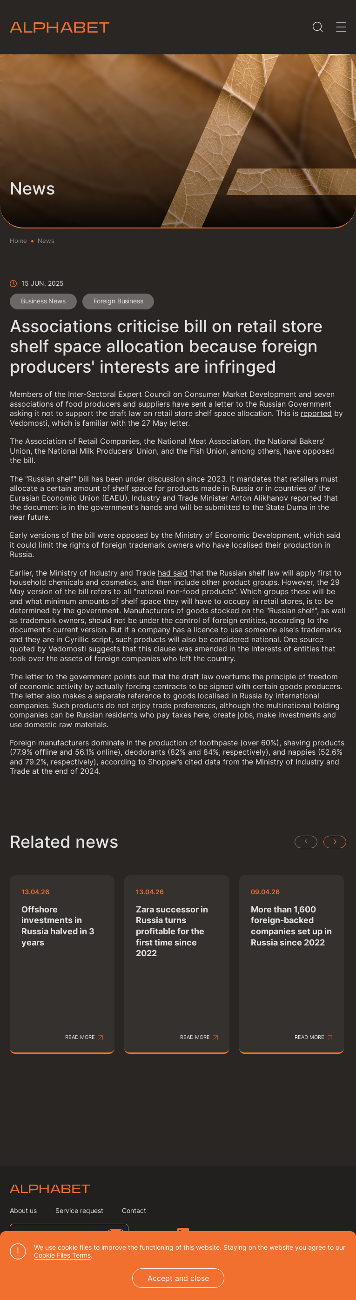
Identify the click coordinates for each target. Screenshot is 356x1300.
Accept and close (178, 1278)
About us (23, 1210)
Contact (134, 1210)
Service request (79, 1210)
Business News (44, 301)
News (46, 240)
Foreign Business (121, 301)
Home (18, 240)
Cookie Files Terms (62, 1255)
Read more (80, 1037)
